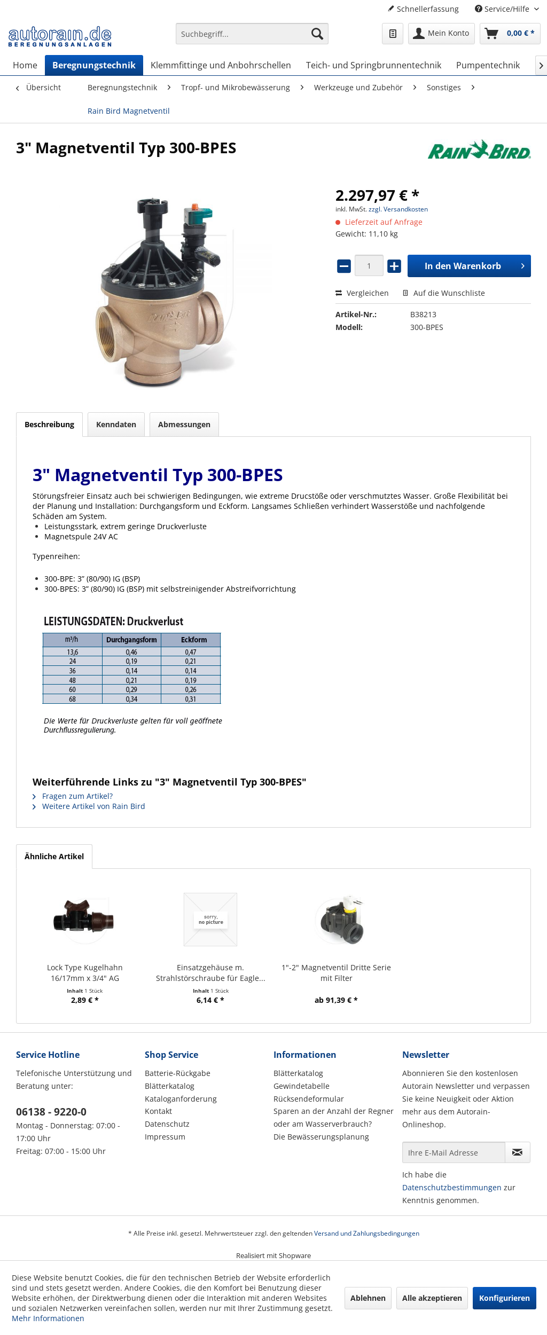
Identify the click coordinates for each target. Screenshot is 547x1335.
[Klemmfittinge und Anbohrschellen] (221, 65)
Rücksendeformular (309, 1099)
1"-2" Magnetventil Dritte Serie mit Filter (336, 972)
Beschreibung (49, 424)
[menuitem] (252, 38)
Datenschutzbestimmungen (452, 1187)
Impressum (165, 1137)
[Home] (25, 65)
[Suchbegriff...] (252, 33)
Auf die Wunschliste (443, 293)
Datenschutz (167, 1124)
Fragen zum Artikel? (73, 796)
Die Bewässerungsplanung (321, 1137)
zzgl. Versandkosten (398, 209)
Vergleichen (362, 293)
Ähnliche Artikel (54, 856)
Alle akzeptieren (432, 1298)
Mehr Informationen (48, 1318)
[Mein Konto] (441, 33)
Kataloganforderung (181, 1099)
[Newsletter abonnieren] (517, 1152)
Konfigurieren (504, 1298)
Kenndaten (116, 424)
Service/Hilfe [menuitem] (503, 9)
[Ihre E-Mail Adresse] (453, 1152)
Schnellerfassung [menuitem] (423, 9)
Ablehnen (368, 1298)
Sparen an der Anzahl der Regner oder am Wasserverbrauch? (334, 1117)
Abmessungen (184, 424)
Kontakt (158, 1111)
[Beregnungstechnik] (94, 65)
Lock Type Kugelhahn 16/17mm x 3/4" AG (85, 972)
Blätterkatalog (169, 1086)
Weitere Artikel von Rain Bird (89, 806)
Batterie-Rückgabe (177, 1073)
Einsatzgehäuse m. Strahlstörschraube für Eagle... (210, 972)
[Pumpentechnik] (488, 65)
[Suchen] (317, 33)
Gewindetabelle (302, 1086)
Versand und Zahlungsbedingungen (366, 1233)
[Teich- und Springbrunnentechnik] (374, 65)
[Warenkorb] (510, 33)
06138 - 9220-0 (51, 1112)
